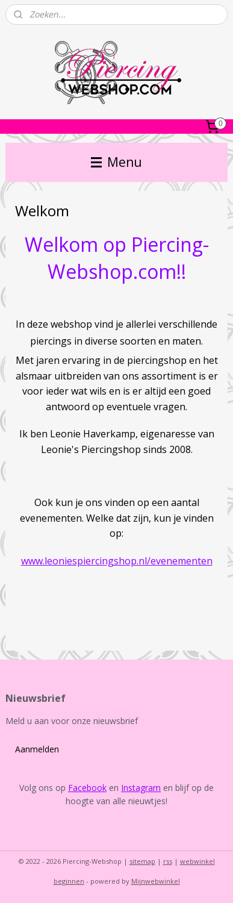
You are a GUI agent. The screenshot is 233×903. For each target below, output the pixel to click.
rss (167, 861)
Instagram (141, 787)
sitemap (142, 861)
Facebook (87, 787)
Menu (116, 162)
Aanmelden (37, 749)
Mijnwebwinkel (155, 881)
